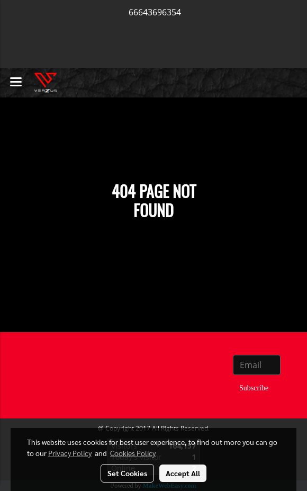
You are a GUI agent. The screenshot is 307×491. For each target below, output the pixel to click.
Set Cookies (127, 473)
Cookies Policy (133, 453)
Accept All (183, 473)
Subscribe (253, 388)
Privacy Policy (70, 453)
